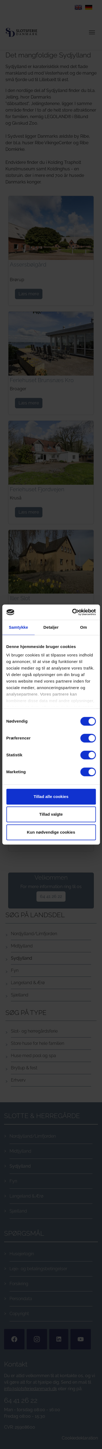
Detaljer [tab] (51, 627)
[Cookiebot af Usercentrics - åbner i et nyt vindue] (73, 612)
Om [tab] (83, 627)
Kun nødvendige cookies (51, 832)
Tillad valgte (51, 814)
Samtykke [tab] (18, 627)
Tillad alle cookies (50, 796)
